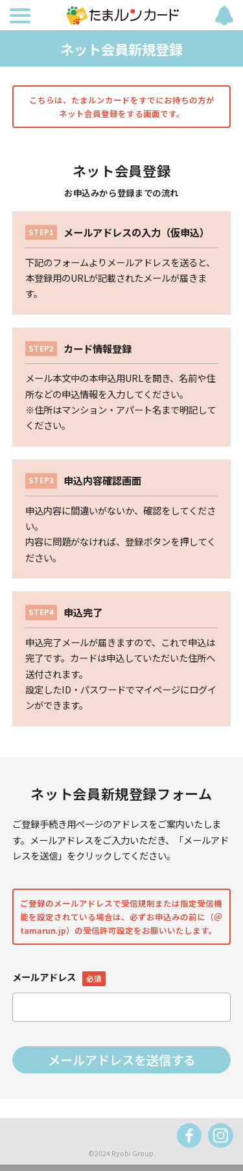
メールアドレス (59, 977)
